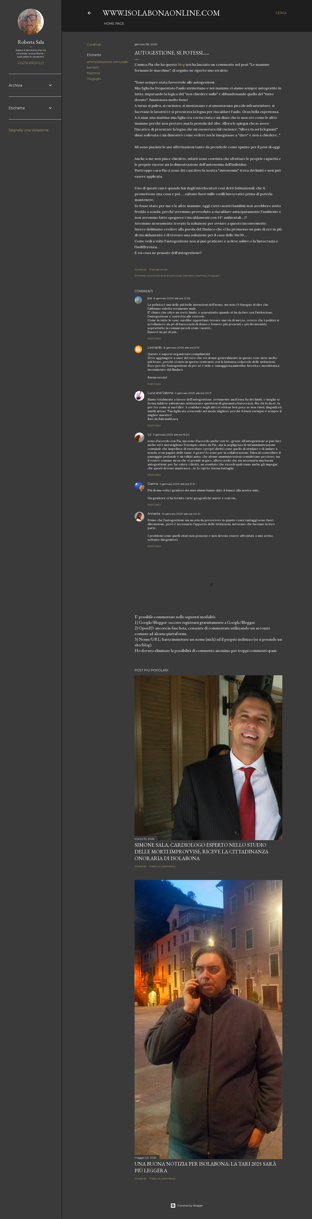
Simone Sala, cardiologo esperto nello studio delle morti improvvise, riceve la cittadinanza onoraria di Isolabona (201, 851)
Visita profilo (31, 63)
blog (182, 64)
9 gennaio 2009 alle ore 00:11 (193, 393)
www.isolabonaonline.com (161, 13)
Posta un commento (163, 866)
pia (150, 298)
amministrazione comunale (107, 62)
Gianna (153, 484)
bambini (93, 67)
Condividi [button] (94, 45)
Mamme (93, 73)
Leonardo (155, 347)
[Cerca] (281, 13)
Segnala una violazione (29, 130)
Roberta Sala (31, 42)
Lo (149, 434)
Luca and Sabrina (160, 393)
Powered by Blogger (187, 1205)
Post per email (158, 269)
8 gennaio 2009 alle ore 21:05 (172, 298)
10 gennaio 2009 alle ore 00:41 (181, 513)
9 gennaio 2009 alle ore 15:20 (171, 434)
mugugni (94, 79)
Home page (114, 24)
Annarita (154, 514)
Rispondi (154, 338)
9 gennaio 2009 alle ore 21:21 (177, 484)
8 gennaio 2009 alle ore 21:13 (181, 347)
